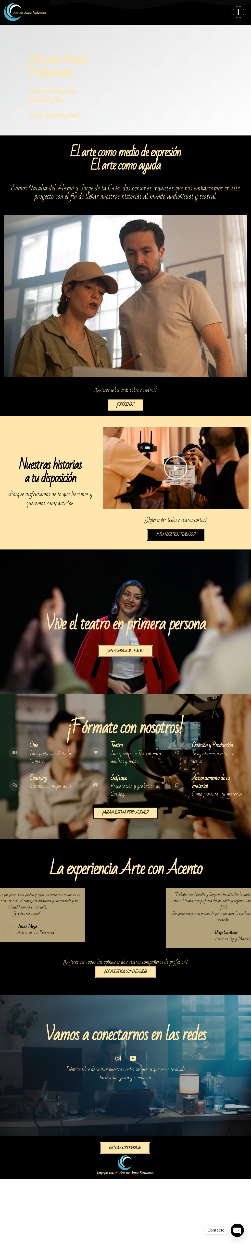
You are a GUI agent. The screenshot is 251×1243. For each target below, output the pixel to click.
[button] (175, 467)
